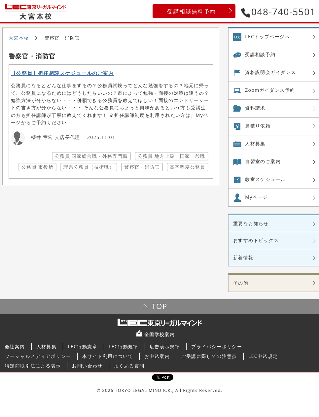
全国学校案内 (159, 334)
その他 (240, 283)
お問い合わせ (87, 366)
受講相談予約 (260, 54)
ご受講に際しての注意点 (209, 356)
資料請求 (255, 108)
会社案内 (15, 346)
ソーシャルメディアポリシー (38, 356)
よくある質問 (129, 366)
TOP (159, 306)
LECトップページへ (267, 36)
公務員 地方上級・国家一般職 (171, 156)
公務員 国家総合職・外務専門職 (91, 156)
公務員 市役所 (37, 167)
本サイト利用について (107, 356)
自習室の (263, 161)
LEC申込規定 (263, 356)
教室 (265, 179)
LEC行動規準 (123, 346)
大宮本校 (19, 38)
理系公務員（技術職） (88, 167)
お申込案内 (157, 356)
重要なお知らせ (251, 223)
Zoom (270, 90)
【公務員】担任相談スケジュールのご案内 (62, 73)
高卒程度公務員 (187, 167)
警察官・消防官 (142, 167)
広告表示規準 (165, 346)
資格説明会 (270, 72)
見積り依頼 (257, 125)
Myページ (256, 197)
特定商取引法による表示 (33, 366)
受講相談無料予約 (191, 11)
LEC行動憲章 (82, 346)
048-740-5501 (278, 11)
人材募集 (255, 143)
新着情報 (243, 257)
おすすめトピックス (256, 240)
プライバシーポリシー (216, 346)
